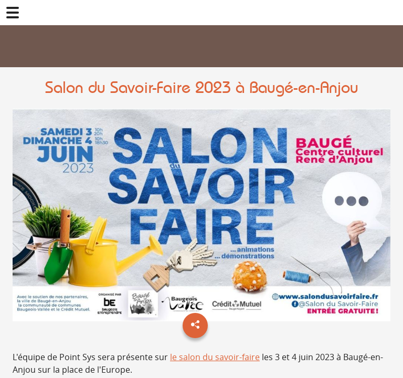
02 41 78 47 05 (390, 12)
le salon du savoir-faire (215, 357)
